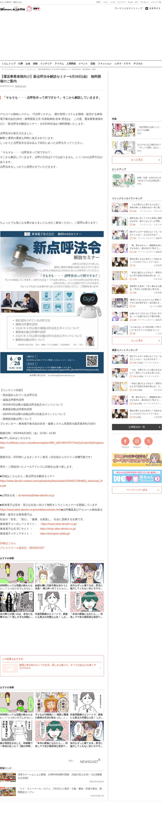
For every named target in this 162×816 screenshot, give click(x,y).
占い (136, 2)
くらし (105, 2)
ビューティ (121, 2)
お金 (28, 63)
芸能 (92, 63)
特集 (114, 119)
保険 (35, 63)
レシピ (112, 2)
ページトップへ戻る (136, 490)
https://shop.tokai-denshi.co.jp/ (58, 528)
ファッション (105, 63)
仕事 (20, 63)
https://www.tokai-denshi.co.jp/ (59, 524)
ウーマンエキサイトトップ (129, 8)
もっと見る (137, 159)
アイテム (59, 63)
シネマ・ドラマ (122, 63)
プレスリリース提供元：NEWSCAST (22, 547)
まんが (130, 2)
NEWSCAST (20, 86)
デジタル (138, 63)
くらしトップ (9, 63)
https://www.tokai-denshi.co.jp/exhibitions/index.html (30, 509)
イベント (83, 63)
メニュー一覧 (156, 2)
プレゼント (145, 2)
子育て (98, 2)
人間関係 (71, 63)
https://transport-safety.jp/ (55, 533)
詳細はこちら (8, 543)
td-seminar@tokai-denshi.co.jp (36, 495)
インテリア (46, 63)
